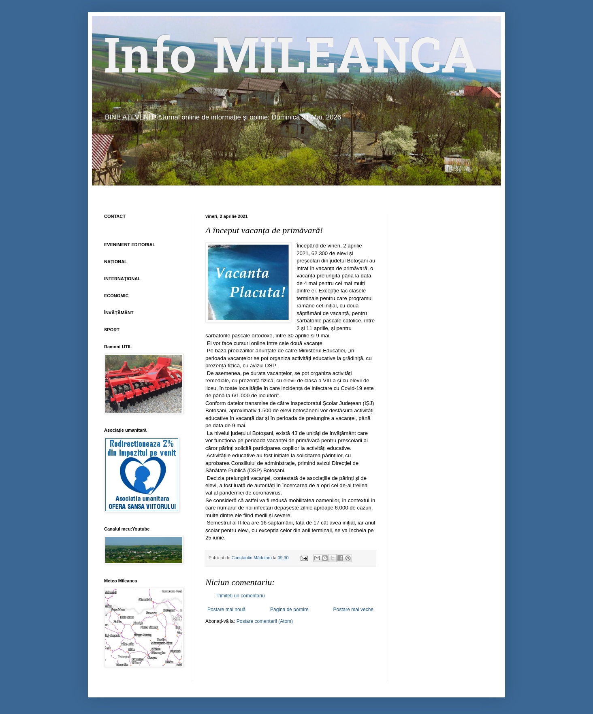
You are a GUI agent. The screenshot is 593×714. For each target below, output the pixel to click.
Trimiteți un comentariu (240, 596)
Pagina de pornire (289, 609)
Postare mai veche (353, 609)
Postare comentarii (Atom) (265, 621)
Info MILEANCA (291, 60)
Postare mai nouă (226, 609)
